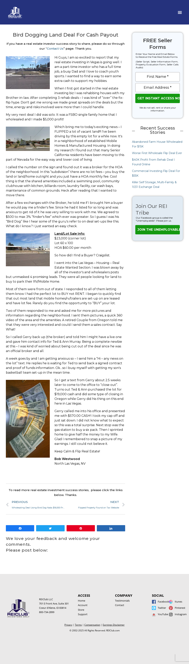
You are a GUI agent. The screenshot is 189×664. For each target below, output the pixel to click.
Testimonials (122, 600)
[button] (180, 12)
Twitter (162, 608)
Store (81, 609)
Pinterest (180, 608)
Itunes (178, 601)
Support (82, 614)
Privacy (68, 624)
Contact (119, 605)
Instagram (181, 614)
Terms (78, 624)
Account (82, 605)
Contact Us (55, 48)
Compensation (92, 624)
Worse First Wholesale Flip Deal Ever (157, 153)
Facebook (163, 601)
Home (81, 600)
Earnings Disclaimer (114, 624)
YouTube (163, 614)
